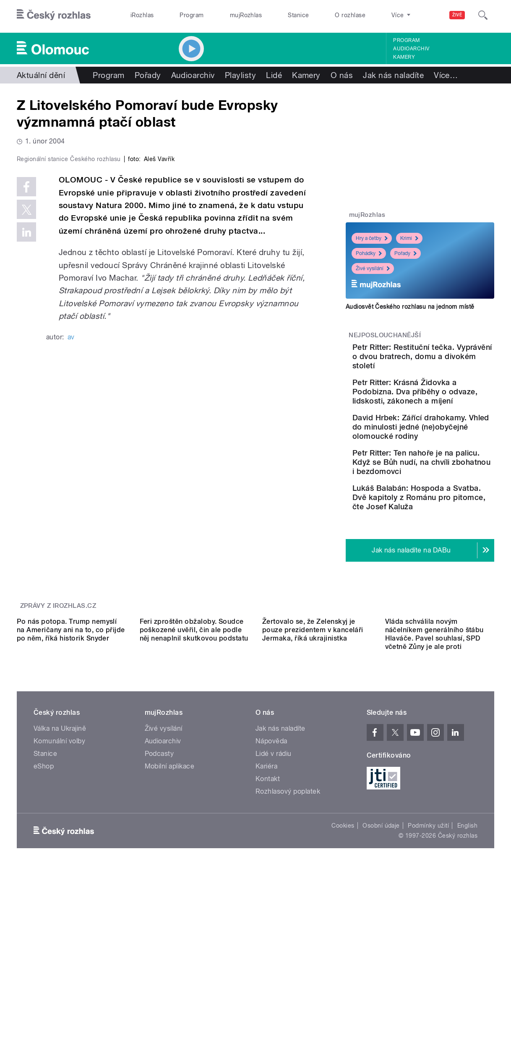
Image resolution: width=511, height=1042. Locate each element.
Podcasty (159, 891)
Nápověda (271, 878)
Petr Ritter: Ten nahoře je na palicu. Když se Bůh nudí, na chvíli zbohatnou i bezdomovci (444, 513)
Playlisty (240, 75)
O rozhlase (350, 15)
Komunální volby (59, 878)
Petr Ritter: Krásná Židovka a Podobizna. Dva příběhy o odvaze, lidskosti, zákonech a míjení (440, 410)
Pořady (148, 75)
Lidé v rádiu (274, 891)
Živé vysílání (373, 268)
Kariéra (266, 903)
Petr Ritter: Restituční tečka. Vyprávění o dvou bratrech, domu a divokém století (443, 361)
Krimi (409, 238)
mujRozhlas (246, 15)
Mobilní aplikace (170, 903)
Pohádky (369, 253)
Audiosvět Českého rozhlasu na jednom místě (410, 306)
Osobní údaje (381, 962)
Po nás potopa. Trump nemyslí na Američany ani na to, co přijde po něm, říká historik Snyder (71, 767)
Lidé (274, 75)
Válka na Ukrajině (60, 866)
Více (446, 75)
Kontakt (268, 916)
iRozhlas (142, 15)
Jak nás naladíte (393, 75)
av (71, 510)
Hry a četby (372, 238)
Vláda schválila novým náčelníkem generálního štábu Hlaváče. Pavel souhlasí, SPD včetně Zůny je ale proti (434, 771)
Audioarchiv (411, 49)
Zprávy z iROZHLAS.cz (58, 670)
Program (191, 15)
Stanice (298, 15)
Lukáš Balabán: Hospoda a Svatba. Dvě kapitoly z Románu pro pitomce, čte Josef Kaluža (445, 557)
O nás (342, 75)
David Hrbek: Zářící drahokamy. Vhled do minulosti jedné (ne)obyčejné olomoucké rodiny (444, 464)
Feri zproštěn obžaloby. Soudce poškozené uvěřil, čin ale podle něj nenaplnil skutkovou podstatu (194, 767)
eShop (44, 903)
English (467, 962)
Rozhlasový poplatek (288, 929)
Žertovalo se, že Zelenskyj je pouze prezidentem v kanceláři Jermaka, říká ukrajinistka (312, 767)
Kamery (404, 57)
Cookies (342, 962)
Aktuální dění (41, 75)
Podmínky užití (428, 962)
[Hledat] (483, 15)
